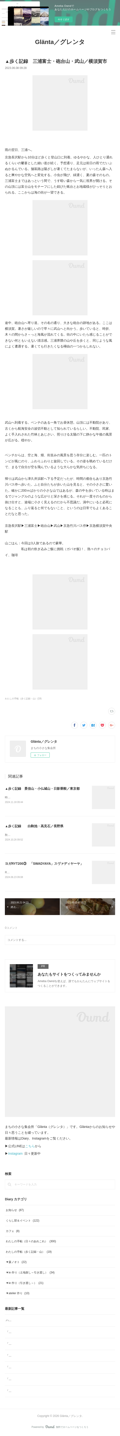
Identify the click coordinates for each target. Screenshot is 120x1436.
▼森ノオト (16, 1263)
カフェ (12, 1232)
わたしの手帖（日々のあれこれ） (31, 1242)
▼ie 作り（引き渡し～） (24, 1284)
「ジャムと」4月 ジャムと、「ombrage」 (33, 1333)
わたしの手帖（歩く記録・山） (29, 1252)
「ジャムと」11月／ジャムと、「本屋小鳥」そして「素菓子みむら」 (49, 1392)
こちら (30, 1147)
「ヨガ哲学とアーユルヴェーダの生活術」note (35, 1344)
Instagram (15, 1154)
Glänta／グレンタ (60, 41)
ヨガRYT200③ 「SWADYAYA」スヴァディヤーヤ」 (44, 864)
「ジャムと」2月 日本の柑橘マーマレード (33, 1356)
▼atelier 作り (17, 1294)
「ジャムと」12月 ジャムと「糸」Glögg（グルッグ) (39, 1380)
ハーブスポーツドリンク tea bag (26, 1321)
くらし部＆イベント (22, 1221)
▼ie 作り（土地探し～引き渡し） (30, 1273)
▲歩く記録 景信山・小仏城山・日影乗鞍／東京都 (42, 788)
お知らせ (15, 1211)
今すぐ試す (63, 19)
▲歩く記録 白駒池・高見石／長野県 (34, 826)
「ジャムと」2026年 (19, 1368)
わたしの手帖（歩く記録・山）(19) (23, 698)
